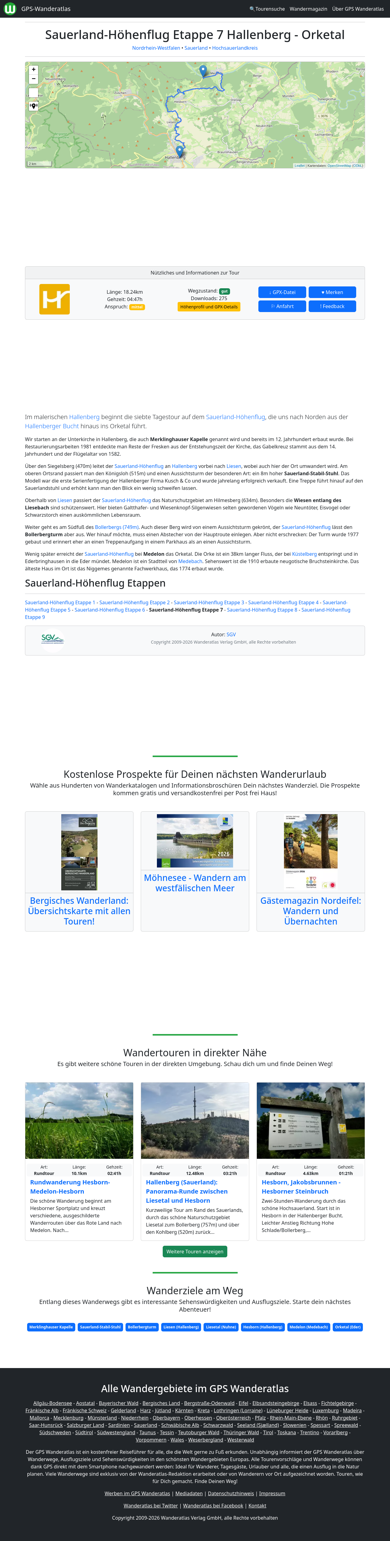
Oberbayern (166, 1417)
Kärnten (184, 1410)
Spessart (320, 1425)
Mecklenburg (68, 1417)
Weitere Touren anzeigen (195, 1251)
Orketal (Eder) (348, 1327)
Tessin (167, 1432)
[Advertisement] (195, 215)
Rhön (322, 1417)
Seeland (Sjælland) (258, 1425)
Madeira (352, 1410)
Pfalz (260, 1417)
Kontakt (257, 1505)
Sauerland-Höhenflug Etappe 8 (262, 609)
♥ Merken (332, 292)
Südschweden (55, 1432)
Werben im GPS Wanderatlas (137, 1493)
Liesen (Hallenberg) (181, 1327)
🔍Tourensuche (267, 8)
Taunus (147, 1432)
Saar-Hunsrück (46, 1425)
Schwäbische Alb (180, 1425)
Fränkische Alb (42, 1410)
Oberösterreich (233, 1417)
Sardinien (119, 1425)
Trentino (309, 1432)
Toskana (286, 1432)
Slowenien (295, 1425)
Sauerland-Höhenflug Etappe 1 (60, 602)
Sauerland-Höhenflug (235, 417)
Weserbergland (205, 1439)
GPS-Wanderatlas (46, 9)
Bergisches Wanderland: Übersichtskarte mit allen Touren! (79, 911)
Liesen (234, 466)
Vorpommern (151, 1439)
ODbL (357, 165)
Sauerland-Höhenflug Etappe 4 (283, 602)
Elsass (310, 1403)
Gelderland (123, 1410)
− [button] (34, 79)
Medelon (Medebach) (309, 1327)
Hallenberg (84, 417)
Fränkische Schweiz (85, 1410)
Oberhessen (198, 1417)
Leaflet (300, 165)
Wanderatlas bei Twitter (151, 1505)
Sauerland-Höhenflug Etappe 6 (110, 609)
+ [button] (34, 70)
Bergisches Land (161, 1403)
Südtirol (84, 1432)
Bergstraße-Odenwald (209, 1403)
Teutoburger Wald (198, 1432)
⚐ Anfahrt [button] (282, 306)
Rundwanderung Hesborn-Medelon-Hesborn (70, 1186)
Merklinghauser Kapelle (51, 1327)
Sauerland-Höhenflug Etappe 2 (134, 602)
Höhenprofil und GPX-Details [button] (209, 307)
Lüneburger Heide (287, 1410)
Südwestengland (116, 1432)
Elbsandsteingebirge (275, 1403)
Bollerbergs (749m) (117, 527)
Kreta (203, 1410)
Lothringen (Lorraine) (238, 1410)
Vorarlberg (335, 1432)
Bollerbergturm (142, 1327)
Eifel (243, 1403)
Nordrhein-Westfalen (156, 48)
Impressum (272, 1493)
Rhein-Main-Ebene (291, 1417)
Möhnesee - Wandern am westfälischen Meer (195, 883)
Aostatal (85, 1403)
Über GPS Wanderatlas (358, 8)
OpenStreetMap (339, 165)
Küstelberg (304, 554)
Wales (177, 1439)
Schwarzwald (218, 1425)
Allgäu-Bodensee (52, 1403)
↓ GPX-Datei (282, 292)
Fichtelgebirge (337, 1403)
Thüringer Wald (241, 1432)
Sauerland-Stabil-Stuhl (100, 1327)
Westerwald (240, 1439)
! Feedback (332, 306)
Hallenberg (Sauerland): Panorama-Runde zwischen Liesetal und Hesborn (187, 1191)
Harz (145, 1410)
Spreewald (346, 1425)
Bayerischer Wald (118, 1403)
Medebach (190, 561)
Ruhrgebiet (345, 1417)
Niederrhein (134, 1417)
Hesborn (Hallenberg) (262, 1327)
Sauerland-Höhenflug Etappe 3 (209, 602)
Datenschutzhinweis (231, 1493)
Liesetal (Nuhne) (221, 1327)
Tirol (268, 1432)
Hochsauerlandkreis (235, 48)
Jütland (163, 1410)
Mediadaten (189, 1493)
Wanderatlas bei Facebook (213, 1505)
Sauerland (196, 48)
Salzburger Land (85, 1425)
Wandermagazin (308, 8)
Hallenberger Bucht (52, 426)
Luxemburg (326, 1410)
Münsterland (102, 1417)
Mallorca (39, 1417)
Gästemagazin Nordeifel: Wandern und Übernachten (311, 911)
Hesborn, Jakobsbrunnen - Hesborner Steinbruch (301, 1186)
